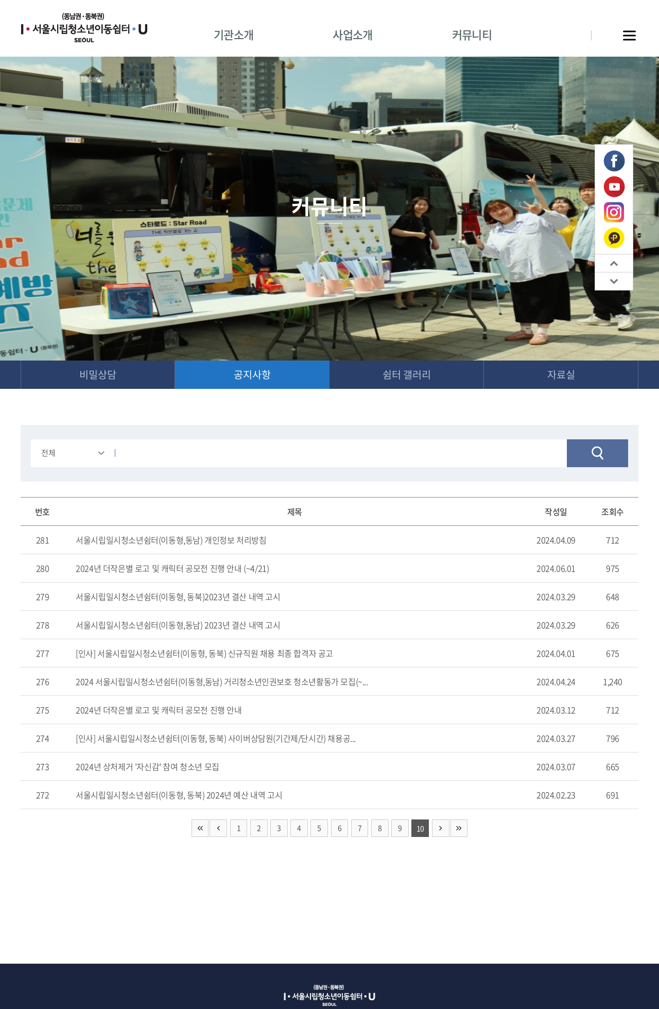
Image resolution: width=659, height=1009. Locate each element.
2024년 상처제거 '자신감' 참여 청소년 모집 (147, 767)
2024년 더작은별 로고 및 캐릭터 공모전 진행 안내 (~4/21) (172, 568)
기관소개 (233, 34)
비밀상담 (97, 374)
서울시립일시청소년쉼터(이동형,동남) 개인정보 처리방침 (171, 540)
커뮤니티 (472, 34)
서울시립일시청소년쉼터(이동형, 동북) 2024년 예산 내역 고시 (179, 795)
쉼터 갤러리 (407, 374)
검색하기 (597, 454)
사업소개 (352, 34)
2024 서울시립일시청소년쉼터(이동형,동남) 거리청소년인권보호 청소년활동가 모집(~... (222, 682)
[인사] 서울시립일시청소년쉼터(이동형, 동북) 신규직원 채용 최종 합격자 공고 (204, 653)
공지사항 (252, 374)
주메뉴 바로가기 (0, 0)
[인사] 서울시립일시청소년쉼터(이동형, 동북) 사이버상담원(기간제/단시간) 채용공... (216, 738)
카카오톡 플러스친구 (614, 237)
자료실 (561, 374)
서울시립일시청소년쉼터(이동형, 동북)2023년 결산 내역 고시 (178, 597)
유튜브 (614, 187)
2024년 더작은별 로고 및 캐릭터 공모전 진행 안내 (158, 710)
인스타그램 (614, 212)
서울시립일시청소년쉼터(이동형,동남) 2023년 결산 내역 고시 (178, 625)
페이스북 (614, 161)
